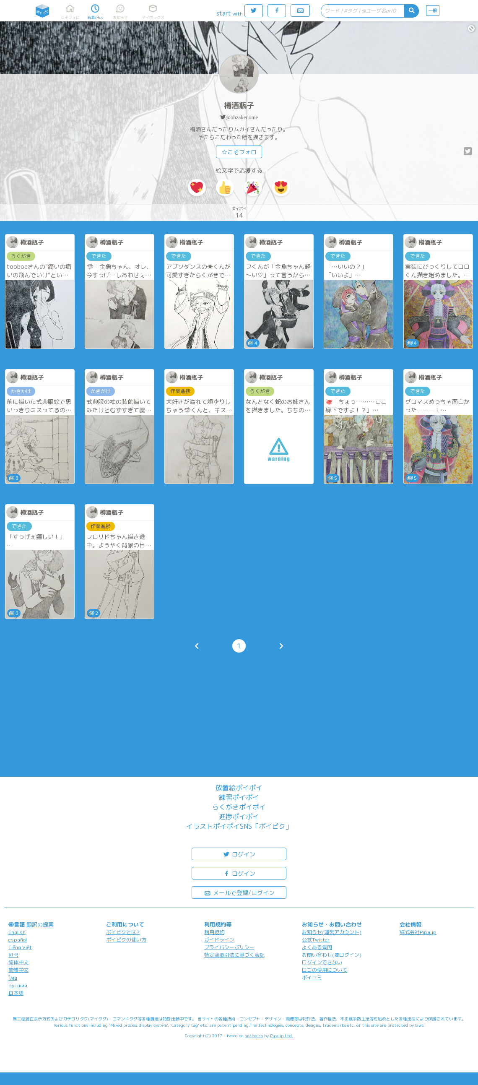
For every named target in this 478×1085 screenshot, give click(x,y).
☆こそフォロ (239, 152)
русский (17, 985)
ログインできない (322, 962)
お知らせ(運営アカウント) (331, 932)
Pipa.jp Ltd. (281, 1035)
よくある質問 (317, 947)
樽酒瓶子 (239, 105)
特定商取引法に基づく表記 (234, 954)
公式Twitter (316, 939)
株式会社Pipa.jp (418, 932)
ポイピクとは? (123, 932)
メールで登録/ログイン (239, 892)
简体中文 (18, 962)
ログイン (239, 853)
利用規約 (214, 932)
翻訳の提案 (40, 924)
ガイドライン (219, 939)
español (17, 939)
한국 (13, 954)
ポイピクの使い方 (126, 939)
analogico (254, 1035)
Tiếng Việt (20, 947)
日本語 (15, 993)
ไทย (12, 977)
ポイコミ (312, 977)
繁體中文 (18, 969)
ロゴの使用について (324, 969)
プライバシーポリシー (229, 947)
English (17, 932)
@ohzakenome (242, 117)
